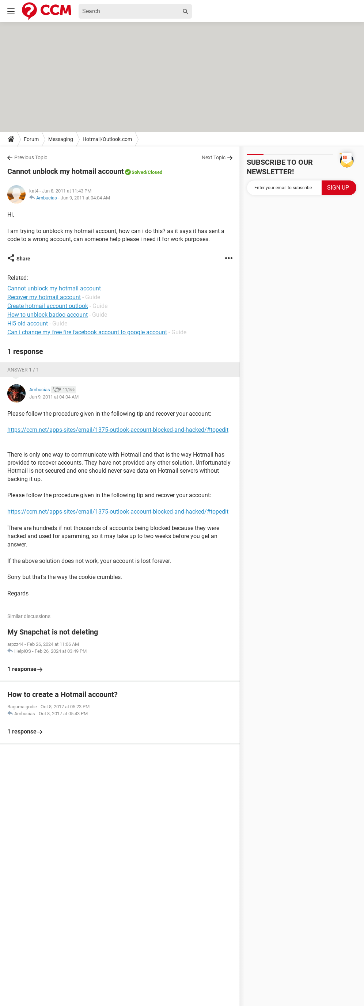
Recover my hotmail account (44, 297)
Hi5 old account (27, 323)
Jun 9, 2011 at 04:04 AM (85, 198)
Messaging (60, 139)
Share (23, 259)
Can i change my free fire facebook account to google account (87, 332)
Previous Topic (30, 157)
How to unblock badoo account (47, 314)
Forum (31, 139)
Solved (139, 172)
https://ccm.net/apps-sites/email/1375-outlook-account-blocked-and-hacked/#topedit (117, 429)
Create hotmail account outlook (47, 305)
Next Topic (213, 157)
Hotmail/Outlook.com (107, 139)
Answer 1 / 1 (23, 370)
